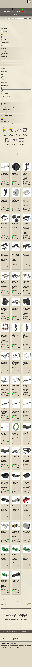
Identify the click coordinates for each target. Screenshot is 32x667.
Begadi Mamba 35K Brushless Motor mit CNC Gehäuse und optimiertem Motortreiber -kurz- (4, 558)
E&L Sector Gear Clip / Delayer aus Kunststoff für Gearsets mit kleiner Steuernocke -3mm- (26, 311)
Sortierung (2, 599)
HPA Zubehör (4, 71)
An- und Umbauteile (5, 42)
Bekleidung (4, 80)
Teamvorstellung (7, 106)
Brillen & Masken (4, 85)
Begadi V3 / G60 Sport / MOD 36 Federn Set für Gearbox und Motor (4, 364)
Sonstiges (3, 91)
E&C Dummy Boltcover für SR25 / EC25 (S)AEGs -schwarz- (25, 435)
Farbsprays (4, 88)
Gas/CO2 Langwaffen (5, 54)
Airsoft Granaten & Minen (6, 34)
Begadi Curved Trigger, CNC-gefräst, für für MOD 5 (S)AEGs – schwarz (15, 335)
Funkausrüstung (4, 93)
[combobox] (15, 18)
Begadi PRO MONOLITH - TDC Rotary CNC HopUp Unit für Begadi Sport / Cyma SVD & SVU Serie (26, 509)
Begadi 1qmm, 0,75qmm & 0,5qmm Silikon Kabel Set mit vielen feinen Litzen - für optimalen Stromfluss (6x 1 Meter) (4, 337)
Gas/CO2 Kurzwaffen (5, 53)
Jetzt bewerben (6, 121)
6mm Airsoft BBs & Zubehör (6, 26)
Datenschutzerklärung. (6, 665)
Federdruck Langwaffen (5, 51)
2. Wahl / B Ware (4, 99)
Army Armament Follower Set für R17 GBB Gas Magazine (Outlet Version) (15, 484)
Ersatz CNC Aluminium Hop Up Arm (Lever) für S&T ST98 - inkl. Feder (4, 175)
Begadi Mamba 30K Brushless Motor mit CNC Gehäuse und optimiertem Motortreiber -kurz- (26, 558)
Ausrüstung (4, 82)
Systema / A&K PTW (5, 56)
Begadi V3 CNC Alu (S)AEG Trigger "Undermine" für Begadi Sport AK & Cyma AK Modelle (26, 176)
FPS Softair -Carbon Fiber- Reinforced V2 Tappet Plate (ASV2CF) (25, 388)
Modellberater (4, 31)
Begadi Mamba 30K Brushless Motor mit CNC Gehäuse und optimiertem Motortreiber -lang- (4, 584)
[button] (24, 11)
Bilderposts (5, 111)
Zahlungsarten (4, 639)
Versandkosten (17, 631)
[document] (16, 654)
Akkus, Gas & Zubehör (5, 40)
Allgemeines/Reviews (8, 109)
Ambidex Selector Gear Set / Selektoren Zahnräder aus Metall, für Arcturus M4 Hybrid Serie (26, 201)
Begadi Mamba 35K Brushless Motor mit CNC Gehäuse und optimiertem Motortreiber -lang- (15, 558)
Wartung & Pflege (4, 68)
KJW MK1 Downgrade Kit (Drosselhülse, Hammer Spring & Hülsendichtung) (15, 310)
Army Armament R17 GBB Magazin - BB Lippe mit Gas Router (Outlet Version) (4, 508)
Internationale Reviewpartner (8, 119)
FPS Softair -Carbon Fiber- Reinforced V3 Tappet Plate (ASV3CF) (4, 411)
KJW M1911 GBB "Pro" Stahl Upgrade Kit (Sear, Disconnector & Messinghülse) (4, 284)
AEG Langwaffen (4, 48)
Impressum (4, 638)
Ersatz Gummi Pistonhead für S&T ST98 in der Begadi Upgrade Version (15, 175)
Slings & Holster (4, 77)
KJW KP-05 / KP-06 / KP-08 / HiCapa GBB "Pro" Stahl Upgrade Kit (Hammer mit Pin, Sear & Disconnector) (15, 285)
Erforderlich (5, 647)
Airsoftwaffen (4, 28)
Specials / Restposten (5, 96)
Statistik (18, 647)
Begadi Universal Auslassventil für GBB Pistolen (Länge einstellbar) (15, 534)
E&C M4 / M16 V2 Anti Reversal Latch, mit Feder (15, 458)
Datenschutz (4, 641)
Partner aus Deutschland (8, 118)
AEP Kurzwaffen (4, 50)
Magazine (3, 37)
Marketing (11, 647)
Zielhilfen (3, 74)
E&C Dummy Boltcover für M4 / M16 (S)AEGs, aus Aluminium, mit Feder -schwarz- (4, 459)
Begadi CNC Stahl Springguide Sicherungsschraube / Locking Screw (15, 200)
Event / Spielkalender (8, 107)
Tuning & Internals (5, 45)
